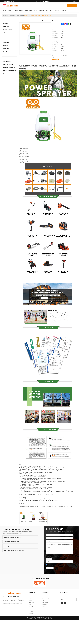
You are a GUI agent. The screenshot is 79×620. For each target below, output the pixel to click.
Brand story (63, 10)
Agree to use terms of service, (55, 565)
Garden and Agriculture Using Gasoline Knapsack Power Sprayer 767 (33, 522)
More (4, 606)
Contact (35, 617)
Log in (8, 1)
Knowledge (41, 10)
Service (35, 10)
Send (50, 568)
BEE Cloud (51, 618)
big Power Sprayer (34, 506)
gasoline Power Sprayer (24, 506)
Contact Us (56, 10)
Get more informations (8, 555)
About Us (10, 10)
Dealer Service (28, 10)
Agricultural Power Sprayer (60, 506)
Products (21, 10)
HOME (4, 10)
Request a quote (72, 5)
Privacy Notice (41, 617)
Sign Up (12, 1)
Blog (47, 10)
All (7, 15)
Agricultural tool (70, 506)
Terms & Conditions (61, 565)
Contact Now (55, 59)
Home (4, 15)
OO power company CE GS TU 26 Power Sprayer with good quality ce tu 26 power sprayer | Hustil (43, 522)
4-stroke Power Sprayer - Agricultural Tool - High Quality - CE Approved (23, 522)
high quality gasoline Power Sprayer (46, 506)
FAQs (38, 617)
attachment (49, 558)
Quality (16, 10)
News (51, 10)
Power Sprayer (12, 15)
